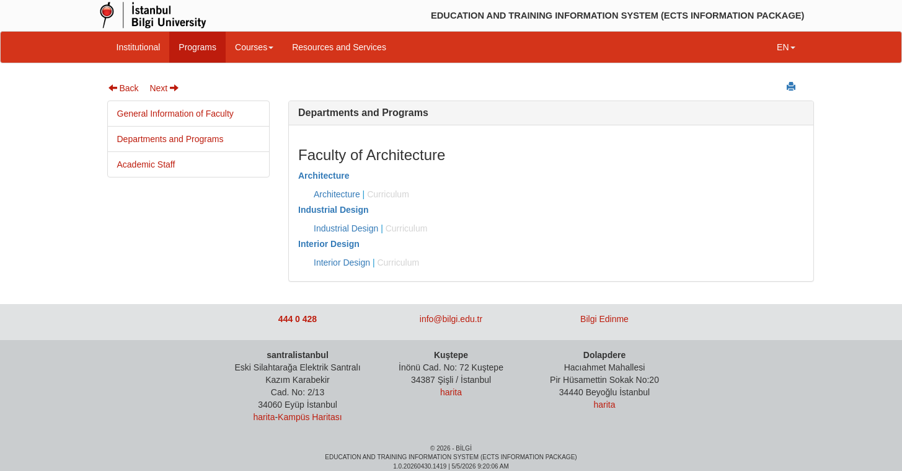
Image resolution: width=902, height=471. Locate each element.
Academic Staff (146, 164)
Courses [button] (254, 47)
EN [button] (786, 47)
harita (264, 417)
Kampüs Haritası (310, 417)
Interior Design (329, 244)
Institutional (139, 47)
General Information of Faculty (175, 114)
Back (123, 88)
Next (164, 88)
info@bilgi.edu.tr (451, 319)
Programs (197, 47)
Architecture (323, 176)
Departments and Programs (170, 139)
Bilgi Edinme (604, 319)
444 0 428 (297, 319)
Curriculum (388, 194)
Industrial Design (333, 210)
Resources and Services (339, 47)
